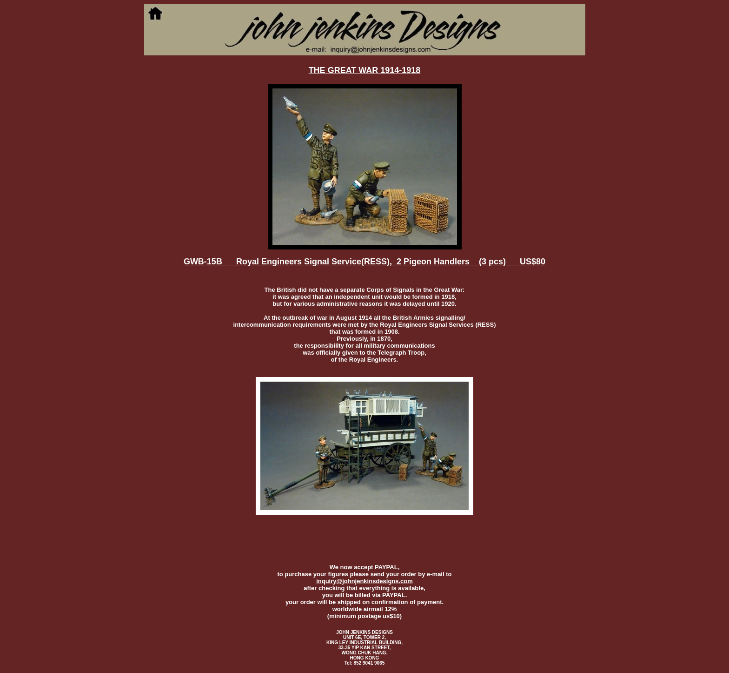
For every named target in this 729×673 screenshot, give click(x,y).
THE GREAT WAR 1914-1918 (365, 70)
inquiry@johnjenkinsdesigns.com (364, 581)
